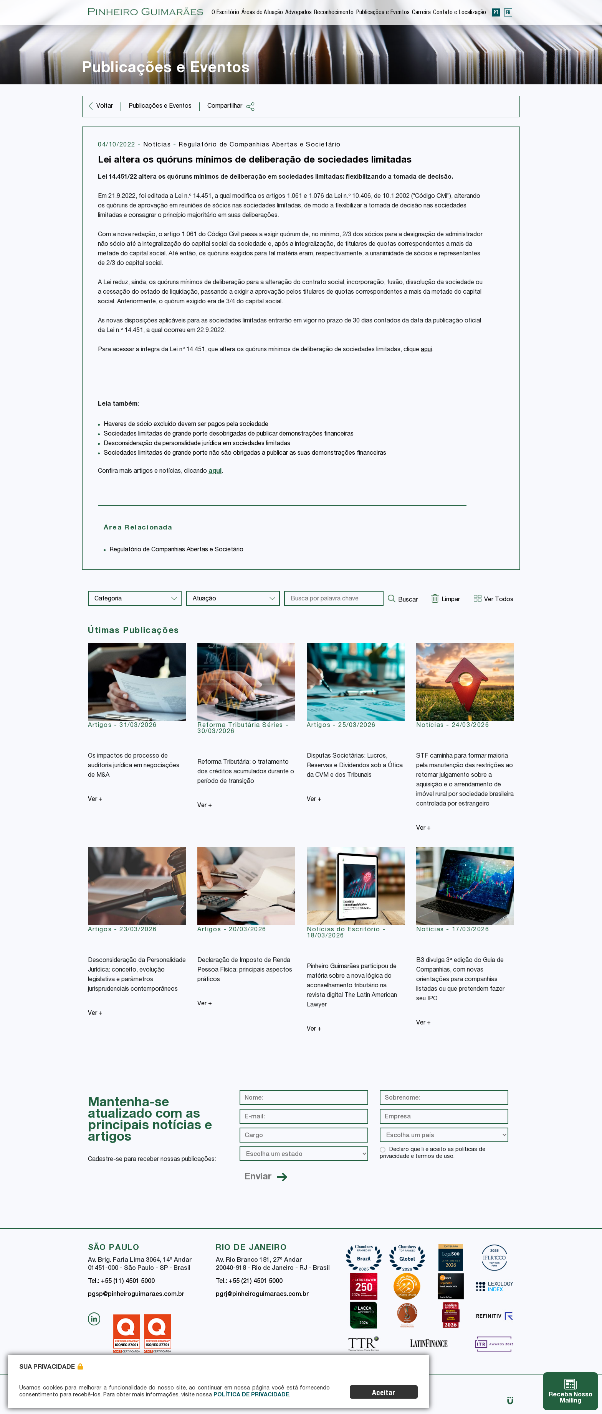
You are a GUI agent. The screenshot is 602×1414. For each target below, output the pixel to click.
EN (508, 12)
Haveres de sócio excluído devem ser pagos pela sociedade (186, 425)
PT (496, 12)
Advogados (298, 13)
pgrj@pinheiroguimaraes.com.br (262, 1295)
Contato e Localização (459, 13)
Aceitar (383, 1393)
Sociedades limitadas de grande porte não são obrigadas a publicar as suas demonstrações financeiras (245, 454)
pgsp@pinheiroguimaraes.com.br (136, 1295)
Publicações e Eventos (383, 13)
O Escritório (225, 13)
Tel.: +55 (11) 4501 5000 (121, 1282)
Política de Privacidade (251, 1395)
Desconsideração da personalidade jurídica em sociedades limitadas (197, 444)
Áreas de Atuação (262, 13)
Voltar (104, 107)
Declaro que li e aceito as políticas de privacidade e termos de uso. (432, 1153)
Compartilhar (231, 106)
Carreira (421, 13)
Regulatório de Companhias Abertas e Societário (260, 145)
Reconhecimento (334, 13)
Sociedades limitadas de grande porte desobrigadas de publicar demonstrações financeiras (229, 434)
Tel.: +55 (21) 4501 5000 (249, 1282)
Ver (95, 800)
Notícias (158, 145)
